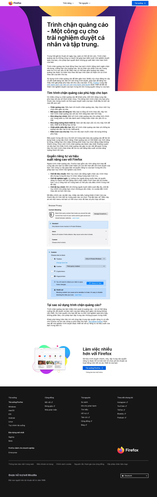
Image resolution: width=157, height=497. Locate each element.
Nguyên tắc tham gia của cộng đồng (89, 464)
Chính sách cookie (63, 464)
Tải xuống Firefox (95, 321)
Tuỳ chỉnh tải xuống (17, 425)
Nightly (11, 437)
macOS (11, 410)
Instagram (121, 402)
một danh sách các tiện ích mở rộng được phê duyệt (68, 85)
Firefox (96, 83)
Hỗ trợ (84, 413)
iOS (10, 414)
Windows (12, 407)
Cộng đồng (85, 421)
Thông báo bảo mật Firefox (94, 372)
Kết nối (48, 402)
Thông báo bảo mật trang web (21, 464)
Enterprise (13, 452)
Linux (11, 422)
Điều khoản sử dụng (45, 464)
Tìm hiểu (84, 410)
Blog (83, 425)
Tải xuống (140, 3)
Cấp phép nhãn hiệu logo (117, 464)
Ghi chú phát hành (88, 406)
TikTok (120, 410)
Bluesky (120, 414)
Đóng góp (49, 406)
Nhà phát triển (51, 410)
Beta (10, 441)
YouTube (121, 406)
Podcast (120, 418)
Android (12, 418)
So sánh (84, 402)
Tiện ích (84, 417)
